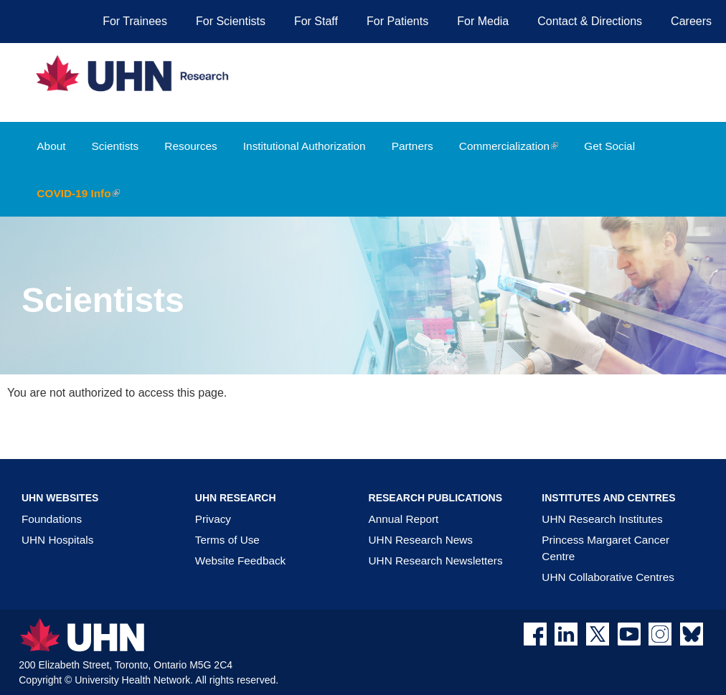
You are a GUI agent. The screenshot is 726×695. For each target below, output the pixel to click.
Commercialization (514, 155)
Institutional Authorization (304, 146)
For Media (483, 21)
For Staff (316, 21)
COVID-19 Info (84, 202)
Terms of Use (227, 540)
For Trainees (135, 21)
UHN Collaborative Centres (608, 577)
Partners (412, 146)
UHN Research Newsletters (436, 560)
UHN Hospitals (57, 540)
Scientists (115, 146)
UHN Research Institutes (602, 519)
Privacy (213, 519)
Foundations (52, 519)
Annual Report (404, 519)
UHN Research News (421, 540)
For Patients (397, 21)
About (51, 146)
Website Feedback (240, 560)
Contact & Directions (589, 21)
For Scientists (230, 21)
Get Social (609, 146)
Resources (190, 146)
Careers (691, 21)
